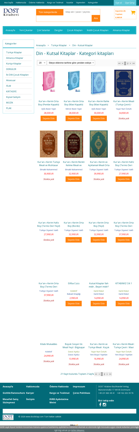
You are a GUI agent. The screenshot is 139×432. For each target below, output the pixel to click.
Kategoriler (11, 43)
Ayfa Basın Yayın (48, 109)
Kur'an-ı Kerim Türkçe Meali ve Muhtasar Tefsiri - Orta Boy (48, 165)
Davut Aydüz (73, 351)
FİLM (8, 85)
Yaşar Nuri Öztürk (124, 109)
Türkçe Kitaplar (14, 52)
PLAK (8, 108)
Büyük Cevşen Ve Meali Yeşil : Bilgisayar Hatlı (74, 347)
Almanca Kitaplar (14, 57)
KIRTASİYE (11, 91)
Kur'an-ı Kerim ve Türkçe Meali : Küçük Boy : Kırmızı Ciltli (98, 347)
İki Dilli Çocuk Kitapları (17, 74)
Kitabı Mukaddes (48, 344)
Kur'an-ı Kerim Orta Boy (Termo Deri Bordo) (124, 226)
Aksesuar (11, 80)
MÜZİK (9, 102)
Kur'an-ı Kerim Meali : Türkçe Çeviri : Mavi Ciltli (124, 347)
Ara (96, 18)
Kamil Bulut (99, 291)
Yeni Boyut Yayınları (98, 354)
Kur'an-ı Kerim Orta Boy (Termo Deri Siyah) (49, 286)
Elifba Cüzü (73, 283)
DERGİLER (11, 69)
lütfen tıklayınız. (78, 430)
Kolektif (73, 291)
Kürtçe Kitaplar (13, 63)
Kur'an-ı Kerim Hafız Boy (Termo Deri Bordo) (123, 165)
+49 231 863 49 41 (106, 393)
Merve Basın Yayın (74, 109)
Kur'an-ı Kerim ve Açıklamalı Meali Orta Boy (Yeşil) (98, 165)
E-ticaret (65, 424)
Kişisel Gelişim (13, 97)
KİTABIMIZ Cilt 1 (123, 283)
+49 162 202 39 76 (125, 393)
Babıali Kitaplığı (73, 294)
